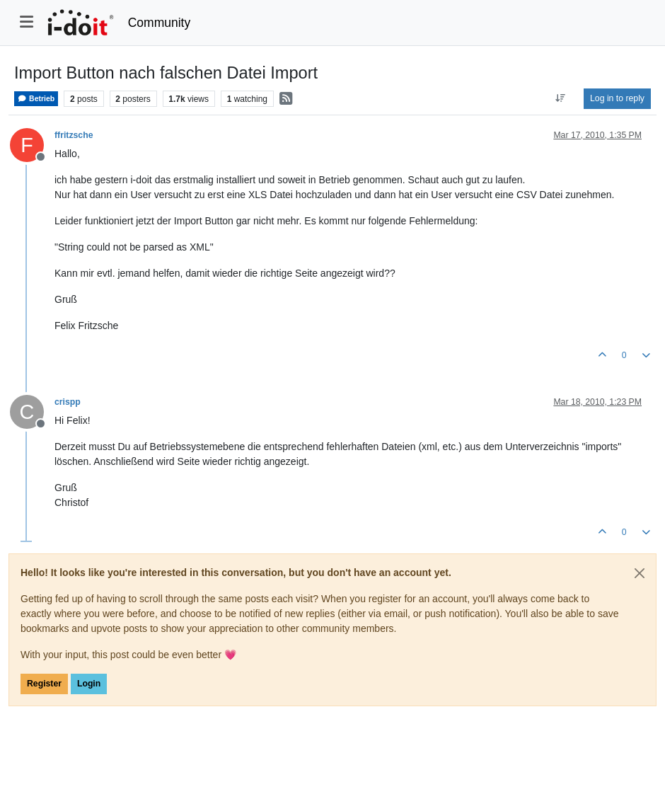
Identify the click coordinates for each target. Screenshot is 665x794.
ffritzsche (73, 135)
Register (44, 684)
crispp (67, 402)
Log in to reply (617, 98)
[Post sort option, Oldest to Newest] (560, 98)
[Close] (639, 573)
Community (159, 23)
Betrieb (36, 98)
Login (88, 684)
